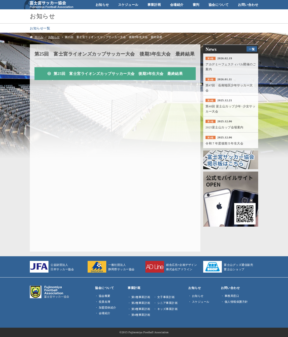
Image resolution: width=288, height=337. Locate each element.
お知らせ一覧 (40, 28)
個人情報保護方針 (236, 301)
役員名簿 (104, 301)
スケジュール (128, 5)
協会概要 (104, 296)
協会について (219, 5)
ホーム (38, 37)
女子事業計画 (166, 297)
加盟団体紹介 (107, 307)
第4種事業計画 (140, 314)
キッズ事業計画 (167, 309)
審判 (196, 5)
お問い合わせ (248, 5)
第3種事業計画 (140, 309)
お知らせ (102, 5)
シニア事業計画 (167, 303)
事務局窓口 (232, 296)
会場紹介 (177, 5)
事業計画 (154, 5)
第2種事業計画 (140, 303)
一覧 (252, 49)
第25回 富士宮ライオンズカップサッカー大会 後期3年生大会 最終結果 (118, 74)
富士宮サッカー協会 (48, 4)
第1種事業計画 (140, 297)
